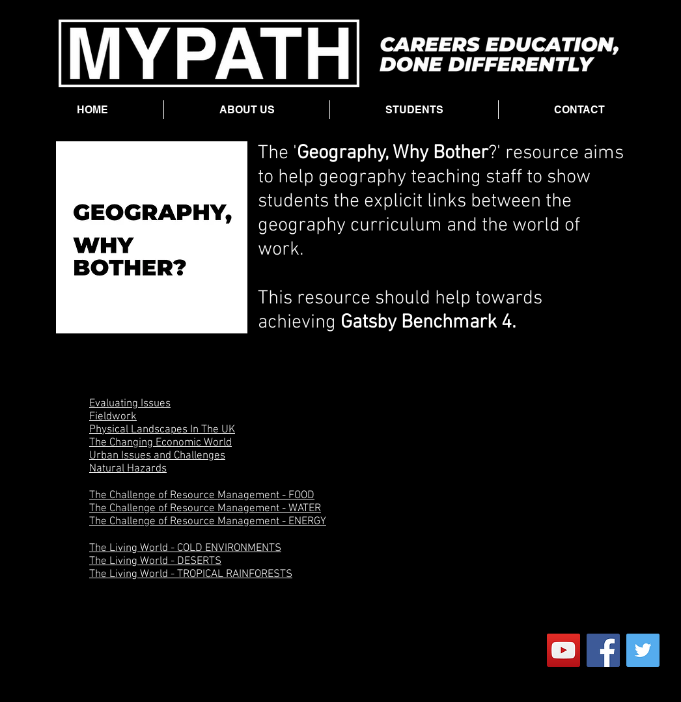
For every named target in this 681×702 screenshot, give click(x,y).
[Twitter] (643, 650)
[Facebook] (603, 650)
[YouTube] (563, 650)
